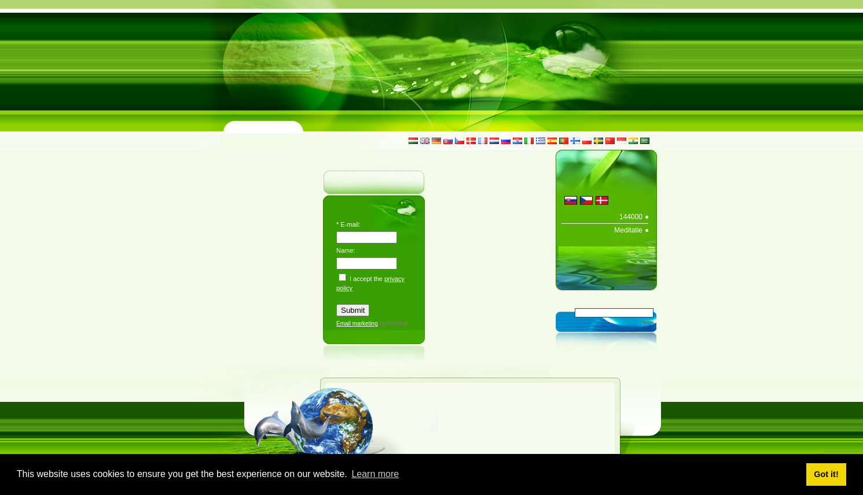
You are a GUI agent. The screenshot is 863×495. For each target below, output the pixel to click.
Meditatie (628, 230)
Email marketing (357, 323)
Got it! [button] (826, 474)
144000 (630, 217)
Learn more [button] (375, 474)
